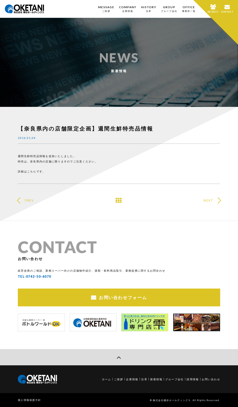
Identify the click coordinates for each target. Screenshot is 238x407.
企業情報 (132, 379)
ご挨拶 (118, 379)
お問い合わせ (211, 379)
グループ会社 (174, 379)
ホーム (106, 379)
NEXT (208, 200)
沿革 (144, 379)
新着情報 (156, 379)
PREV (29, 200)
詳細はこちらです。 (31, 171)
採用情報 (193, 379)
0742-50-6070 (38, 276)
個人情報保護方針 (29, 399)
